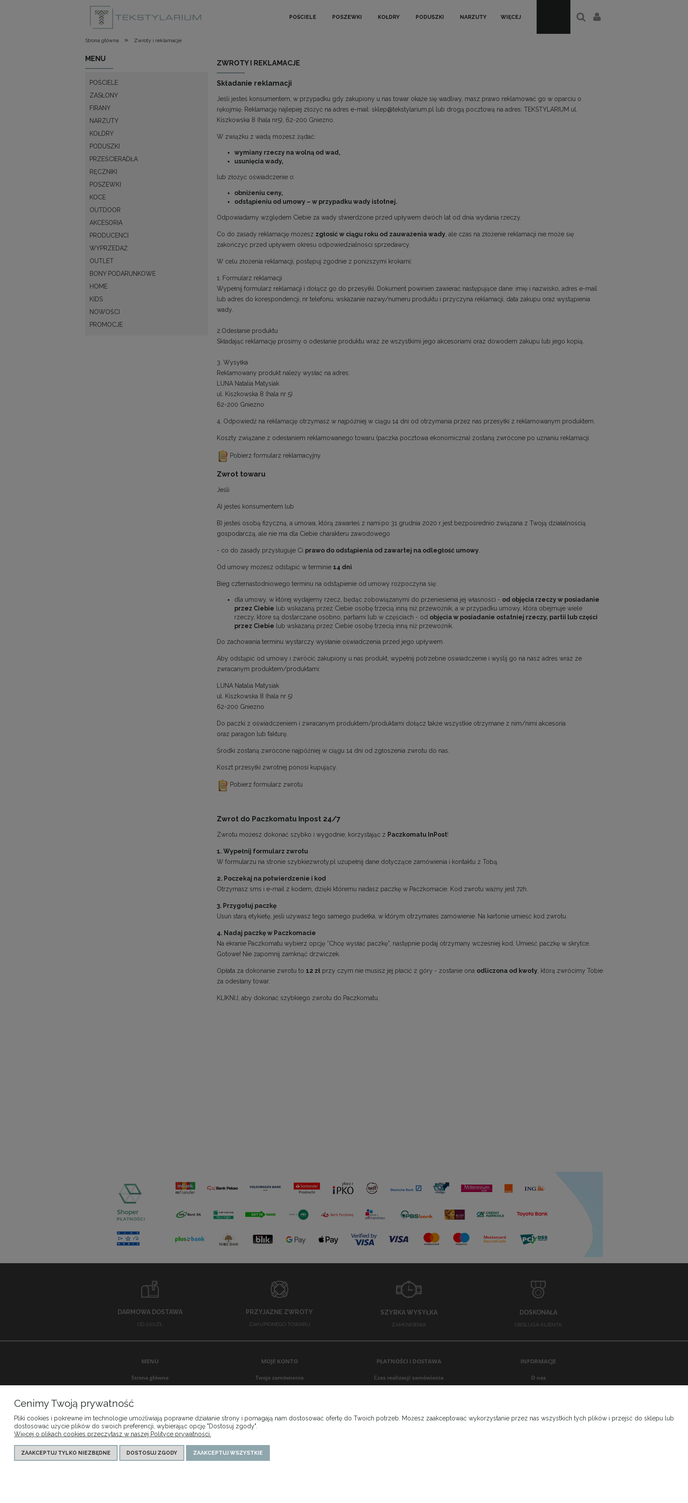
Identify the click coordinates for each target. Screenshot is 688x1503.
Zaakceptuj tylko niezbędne (66, 1453)
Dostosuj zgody (151, 1453)
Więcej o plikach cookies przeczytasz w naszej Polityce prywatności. (112, 1434)
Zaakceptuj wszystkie (228, 1453)
